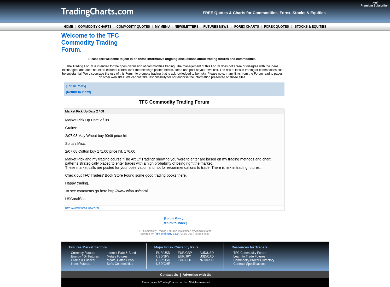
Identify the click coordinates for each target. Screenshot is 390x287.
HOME (68, 26)
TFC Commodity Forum (250, 253)
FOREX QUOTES (276, 26)
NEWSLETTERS (187, 26)
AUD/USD (207, 253)
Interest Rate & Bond (121, 253)
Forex (285, 12)
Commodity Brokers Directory (254, 260)
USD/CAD (207, 256)
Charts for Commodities (255, 12)
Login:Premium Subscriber (374, 4)
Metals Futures (117, 256)
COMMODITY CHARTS (95, 26)
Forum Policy (76, 86)
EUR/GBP (185, 253)
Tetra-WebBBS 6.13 (166, 233)
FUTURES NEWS (216, 26)
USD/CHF (163, 264)
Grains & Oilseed (83, 260)
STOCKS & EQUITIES (310, 26)
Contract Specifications (250, 264)
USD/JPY (163, 256)
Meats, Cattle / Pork (120, 260)
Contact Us (169, 275)
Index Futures (80, 264)
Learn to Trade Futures (249, 256)
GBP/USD (163, 260)
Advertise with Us (197, 275)
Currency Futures (83, 253)
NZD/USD (206, 260)
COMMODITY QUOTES (133, 26)
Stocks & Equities (309, 12)
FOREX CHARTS (246, 26)
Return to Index (78, 92)
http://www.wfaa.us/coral (82, 208)
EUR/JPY (184, 256)
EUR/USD (163, 253)
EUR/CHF (185, 260)
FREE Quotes (215, 12)
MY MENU (162, 26)
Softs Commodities (120, 264)
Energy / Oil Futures (85, 256)
